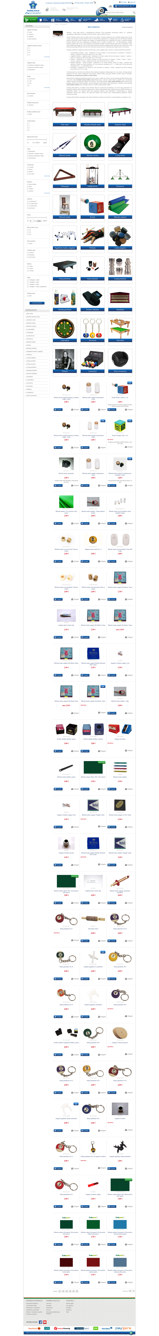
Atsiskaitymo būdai (31, 1305)
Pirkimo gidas (70, 1303)
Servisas (48, 1310)
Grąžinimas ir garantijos (32, 1310)
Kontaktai (48, 1305)
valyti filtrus (37, 303)
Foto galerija (69, 1305)
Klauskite (68, 1307)
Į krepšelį (59, 409)
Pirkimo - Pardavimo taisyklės (34, 1312)
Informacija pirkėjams (32, 1303)
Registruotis (132, 2)
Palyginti (76, 409)
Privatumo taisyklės (31, 1314)
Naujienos (69, 1310)
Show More (47, 56)
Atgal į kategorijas (128, 27)
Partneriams (49, 1307)
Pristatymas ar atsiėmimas (33, 1307)
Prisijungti (124, 2)
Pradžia (56, 24)
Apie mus (48, 1303)
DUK (67, 1312)
